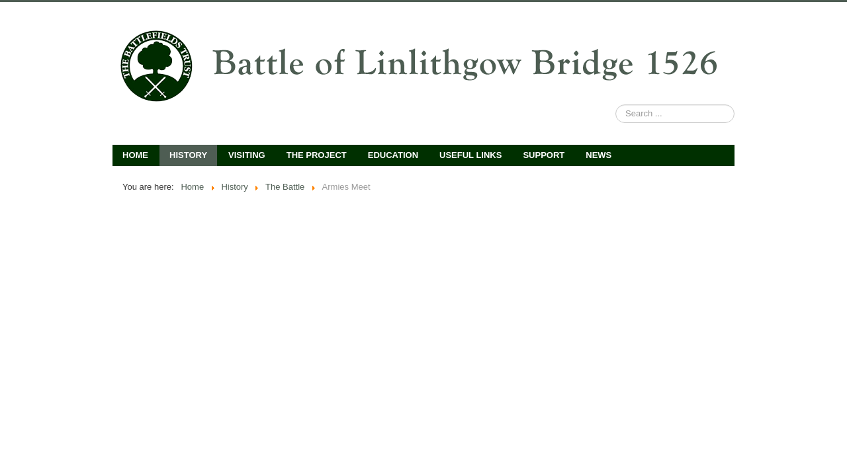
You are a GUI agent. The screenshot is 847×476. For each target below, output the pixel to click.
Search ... (615, 104)
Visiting (246, 155)
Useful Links (470, 155)
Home (135, 155)
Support (543, 155)
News (598, 155)
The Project (317, 155)
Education (393, 155)
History (188, 155)
